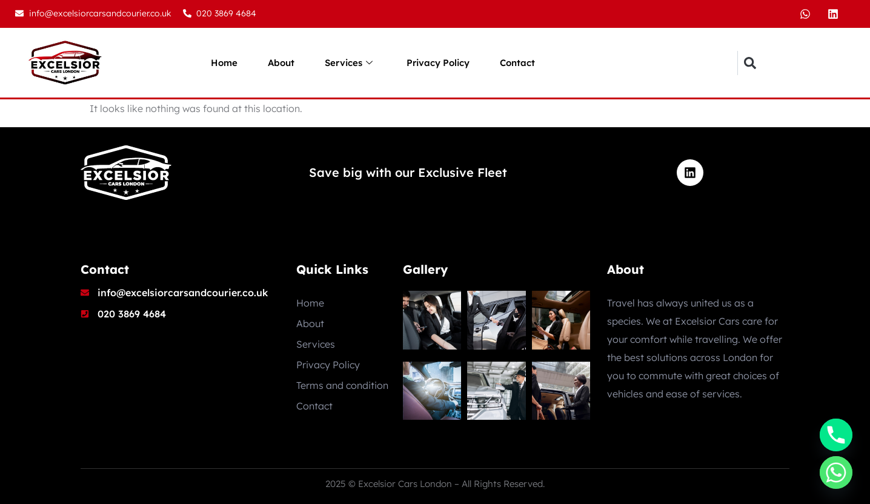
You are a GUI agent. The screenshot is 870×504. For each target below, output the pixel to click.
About (281, 62)
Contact (517, 62)
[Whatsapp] (836, 472)
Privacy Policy (438, 62)
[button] (749, 63)
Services (349, 63)
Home (224, 62)
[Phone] (836, 435)
